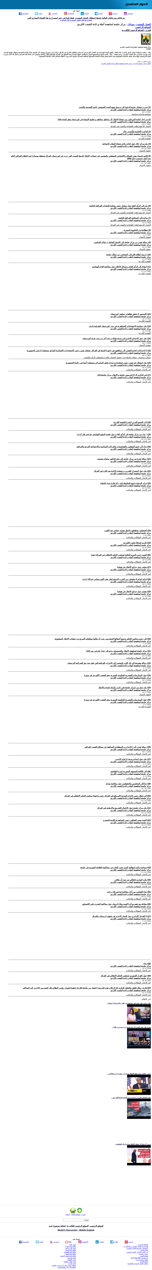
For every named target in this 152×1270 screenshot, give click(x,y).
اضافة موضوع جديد (142, 1260)
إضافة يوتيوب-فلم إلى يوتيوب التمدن (64, 1265)
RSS (68, 1242)
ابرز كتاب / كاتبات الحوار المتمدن (137, 1252)
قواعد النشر (144, 1250)
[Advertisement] (79, 83)
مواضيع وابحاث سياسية (141, 114)
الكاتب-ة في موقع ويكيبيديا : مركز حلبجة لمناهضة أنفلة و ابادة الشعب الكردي (126, 63)
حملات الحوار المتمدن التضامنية (137, 1263)
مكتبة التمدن (144, 1256)
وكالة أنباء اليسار (70, 1250)
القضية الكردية (145, 138)
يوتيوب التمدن (143, 1254)
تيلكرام (99, 13)
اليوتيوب (52, 13)
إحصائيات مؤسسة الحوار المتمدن (137, 1248)
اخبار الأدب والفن (70, 1248)
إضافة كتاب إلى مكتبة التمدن (66, 1267)
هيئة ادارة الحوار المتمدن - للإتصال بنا (136, 1246)
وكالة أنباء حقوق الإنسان (68, 1256)
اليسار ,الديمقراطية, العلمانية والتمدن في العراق (130, 126)
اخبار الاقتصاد (71, 1260)
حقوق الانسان (145, 151)
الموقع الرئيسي (143, 27)
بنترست (113, 13)
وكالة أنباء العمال (70, 1254)
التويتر (38, 13)
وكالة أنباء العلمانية (70, 1252)
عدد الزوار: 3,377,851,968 (139, 1258)
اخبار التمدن (72, 1263)
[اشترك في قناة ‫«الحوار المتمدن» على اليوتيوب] (76, 20)
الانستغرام (69, 13)
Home (68, 1214)
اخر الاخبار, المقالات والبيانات (138, 370)
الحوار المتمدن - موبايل (139, 24)
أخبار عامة (72, 1244)
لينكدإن (85, 13)
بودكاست (128, 13)
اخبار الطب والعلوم (70, 1262)
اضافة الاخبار (144, 1262)
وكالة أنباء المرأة (70, 1246)
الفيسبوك (23, 13)
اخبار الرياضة (71, 1258)
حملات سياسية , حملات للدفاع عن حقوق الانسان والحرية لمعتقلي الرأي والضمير (117, 357)
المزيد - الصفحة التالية (78, 1214)
